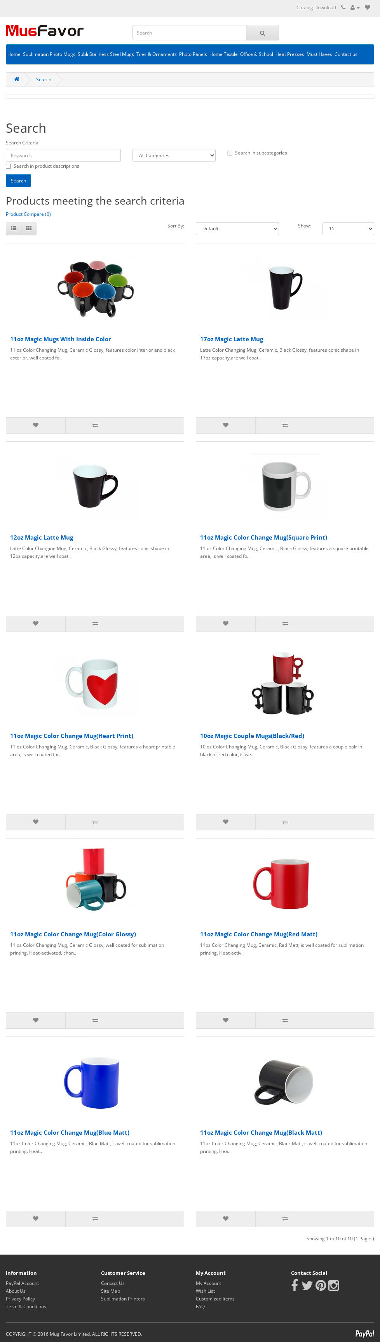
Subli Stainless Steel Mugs (106, 54)
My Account (208, 1283)
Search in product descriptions (42, 166)
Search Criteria (22, 142)
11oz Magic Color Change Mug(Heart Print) (71, 736)
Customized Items (215, 1298)
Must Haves (319, 54)
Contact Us (113, 1283)
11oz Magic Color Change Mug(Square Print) (263, 537)
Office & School (256, 54)
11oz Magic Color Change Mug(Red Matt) (258, 934)
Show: (304, 225)
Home (14, 54)
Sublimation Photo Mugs (49, 54)
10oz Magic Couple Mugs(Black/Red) (252, 736)
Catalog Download (316, 7)
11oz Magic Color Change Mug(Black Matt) (261, 1132)
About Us (16, 1291)
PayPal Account (22, 1283)
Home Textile (223, 54)
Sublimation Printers (123, 1298)
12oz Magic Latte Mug (41, 537)
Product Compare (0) (28, 214)
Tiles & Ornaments (156, 54)
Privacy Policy (20, 1298)
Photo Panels (193, 54)
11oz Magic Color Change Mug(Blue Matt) (69, 1132)
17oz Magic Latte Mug (231, 339)
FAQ (200, 1306)
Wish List (205, 1291)
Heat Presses (289, 54)
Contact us (346, 54)
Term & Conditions (26, 1306)
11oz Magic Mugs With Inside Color (60, 339)
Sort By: (175, 225)
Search (43, 79)
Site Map (110, 1291)
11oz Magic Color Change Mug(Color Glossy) (73, 934)
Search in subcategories (257, 152)
